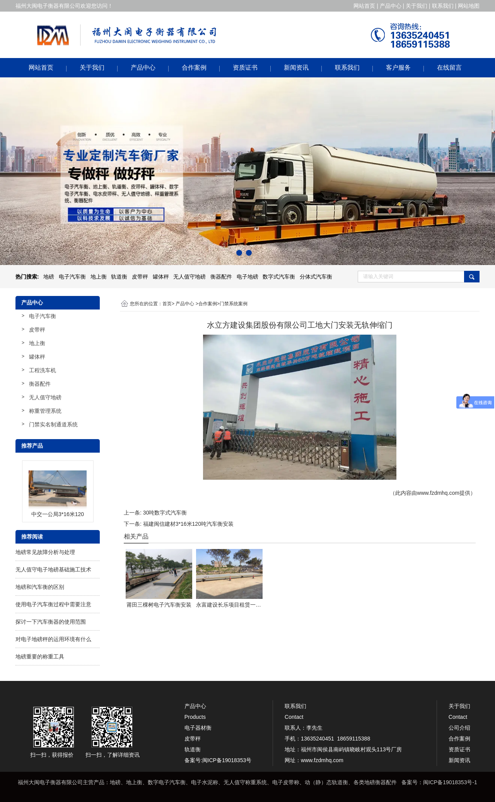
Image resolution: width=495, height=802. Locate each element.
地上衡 (37, 343)
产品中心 (143, 67)
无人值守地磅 (45, 397)
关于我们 (92, 67)
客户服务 (398, 67)
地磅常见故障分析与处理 (45, 552)
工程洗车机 (42, 370)
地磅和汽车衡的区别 (39, 587)
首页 (167, 303)
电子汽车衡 (42, 316)
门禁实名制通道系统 (53, 424)
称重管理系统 (45, 411)
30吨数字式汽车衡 (165, 513)
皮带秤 (37, 330)
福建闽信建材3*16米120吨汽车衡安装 (188, 524)
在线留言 (449, 67)
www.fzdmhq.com (438, 493)
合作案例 (194, 67)
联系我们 (347, 67)
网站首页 (41, 67)
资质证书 (245, 67)
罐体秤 (37, 357)
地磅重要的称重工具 (39, 656)
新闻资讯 (296, 67)
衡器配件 (40, 384)
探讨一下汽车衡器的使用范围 (50, 622)
